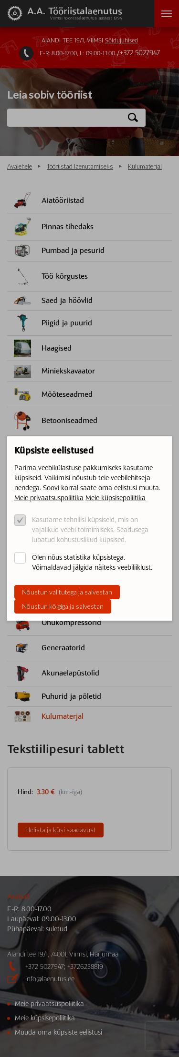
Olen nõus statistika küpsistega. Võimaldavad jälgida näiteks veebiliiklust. (92, 562)
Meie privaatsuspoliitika (49, 498)
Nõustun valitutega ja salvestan (67, 592)
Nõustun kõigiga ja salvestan (63, 606)
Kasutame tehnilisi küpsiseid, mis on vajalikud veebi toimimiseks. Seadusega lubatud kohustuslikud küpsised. (90, 529)
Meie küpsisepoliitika (115, 498)
